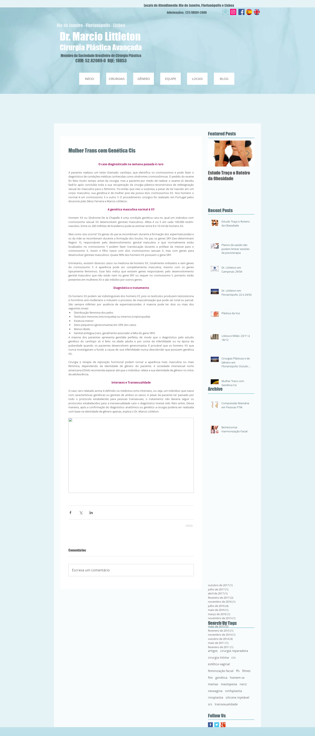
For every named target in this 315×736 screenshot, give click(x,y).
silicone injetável (237, 697)
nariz (243, 684)
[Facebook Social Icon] (241, 12)
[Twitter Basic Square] (216, 724)
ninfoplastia (233, 691)
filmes (246, 671)
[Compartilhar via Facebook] (70, 513)
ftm (210, 678)
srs (210, 704)
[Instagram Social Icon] (233, 12)
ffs (238, 671)
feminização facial (221, 671)
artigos (213, 651)
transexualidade (226, 704)
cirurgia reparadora (234, 651)
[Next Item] (248, 153)
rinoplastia (215, 697)
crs (233, 657)
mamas (213, 684)
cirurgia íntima (218, 657)
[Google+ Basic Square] (223, 724)
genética (221, 678)
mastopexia (229, 684)
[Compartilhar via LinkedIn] (91, 513)
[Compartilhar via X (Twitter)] (81, 513)
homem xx (237, 678)
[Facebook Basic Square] (210, 724)
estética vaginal (219, 664)
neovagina (215, 691)
